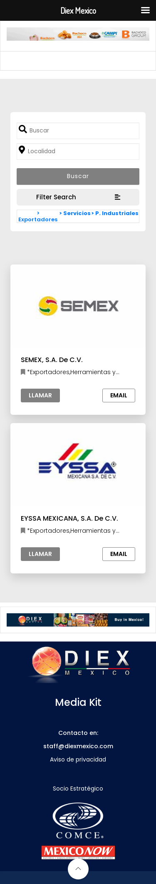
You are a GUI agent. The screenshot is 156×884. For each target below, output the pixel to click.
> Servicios (75, 213)
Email (118, 395)
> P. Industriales (115, 213)
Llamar (40, 395)
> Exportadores (37, 216)
